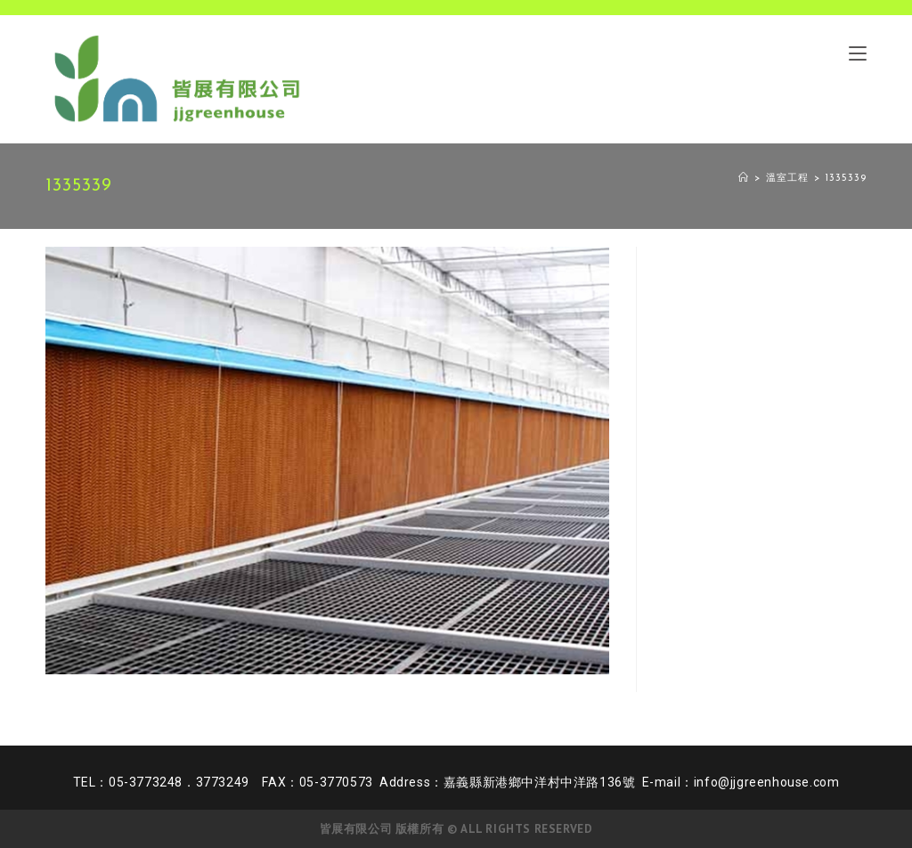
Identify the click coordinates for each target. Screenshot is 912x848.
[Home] (743, 178)
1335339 (846, 178)
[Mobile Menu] (858, 52)
